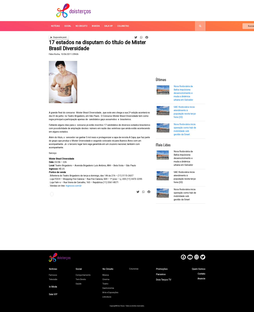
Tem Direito (81, 279)
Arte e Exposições (110, 292)
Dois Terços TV (163, 279)
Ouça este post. (59, 37)
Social (67, 26)
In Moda (96, 26)
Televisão (53, 279)
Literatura (106, 297)
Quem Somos (198, 269)
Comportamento (83, 275)
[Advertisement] (153, 10)
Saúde (78, 284)
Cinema (105, 279)
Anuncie (201, 278)
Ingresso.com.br (74, 185)
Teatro (105, 284)
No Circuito (81, 26)
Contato (201, 273)
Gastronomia (108, 288)
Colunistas (123, 26)
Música (105, 275)
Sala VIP (108, 26)
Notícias (55, 26)
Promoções (162, 269)
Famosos (53, 275)
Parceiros (161, 274)
